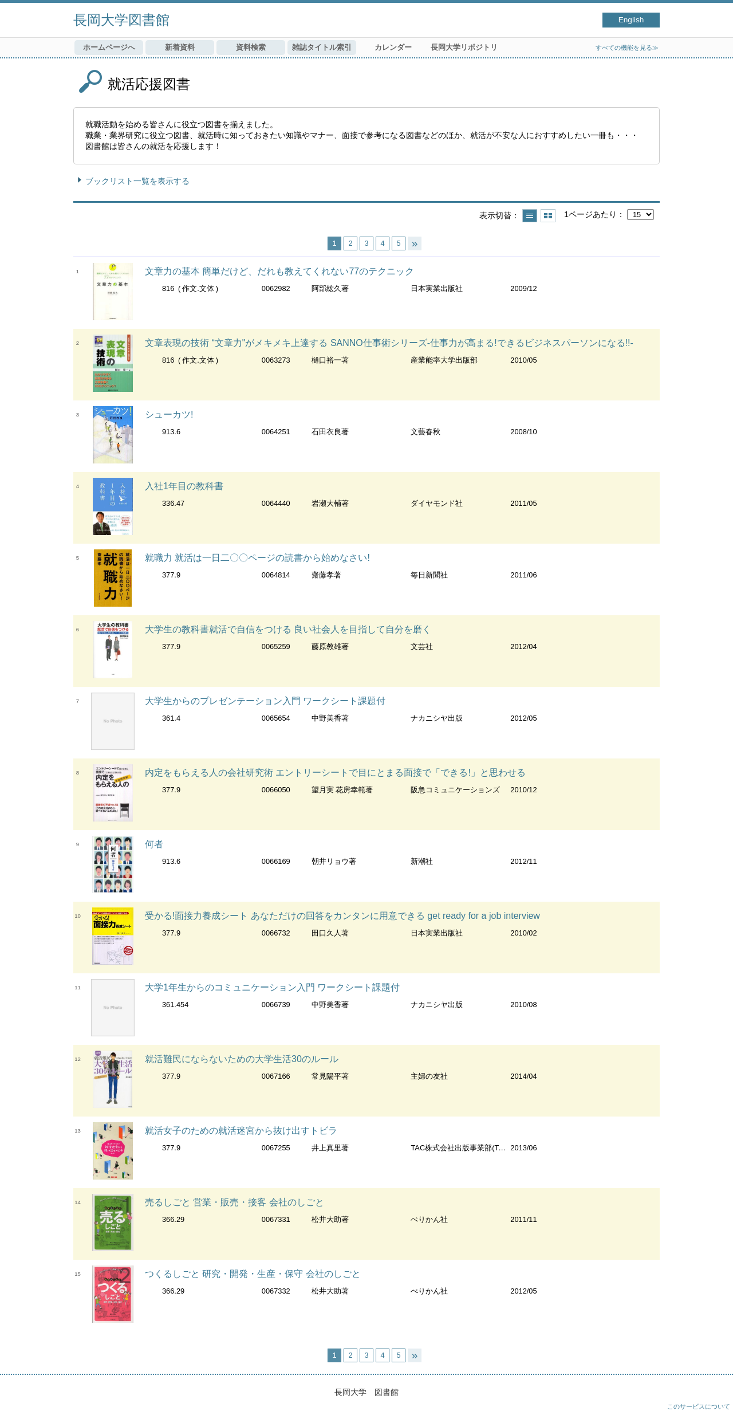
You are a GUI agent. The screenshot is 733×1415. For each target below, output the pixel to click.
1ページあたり (590, 214)
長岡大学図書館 (121, 19)
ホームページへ (109, 47)
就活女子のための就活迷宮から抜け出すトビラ (241, 1130)
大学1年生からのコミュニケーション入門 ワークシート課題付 (272, 987)
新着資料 (180, 47)
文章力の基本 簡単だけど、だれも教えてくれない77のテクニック (279, 271)
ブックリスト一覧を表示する (137, 181)
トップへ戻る (713, 1395)
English (631, 19)
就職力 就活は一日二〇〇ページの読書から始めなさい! (257, 558)
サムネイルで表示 (548, 215)
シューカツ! (169, 414)
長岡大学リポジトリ (464, 47)
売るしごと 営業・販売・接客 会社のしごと (234, 1202)
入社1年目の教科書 (184, 486)
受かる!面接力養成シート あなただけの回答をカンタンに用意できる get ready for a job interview (342, 916)
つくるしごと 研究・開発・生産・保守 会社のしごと (253, 1274)
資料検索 (251, 47)
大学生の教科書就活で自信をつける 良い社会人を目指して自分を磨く (288, 629)
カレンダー (393, 47)
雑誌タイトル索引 (322, 47)
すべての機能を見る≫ (627, 47)
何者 (154, 844)
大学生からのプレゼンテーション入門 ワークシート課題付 (265, 701)
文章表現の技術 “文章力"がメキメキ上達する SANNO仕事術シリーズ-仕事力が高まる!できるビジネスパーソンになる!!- (389, 343)
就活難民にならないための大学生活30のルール (241, 1059)
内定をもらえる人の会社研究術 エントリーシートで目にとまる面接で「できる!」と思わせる (335, 772)
